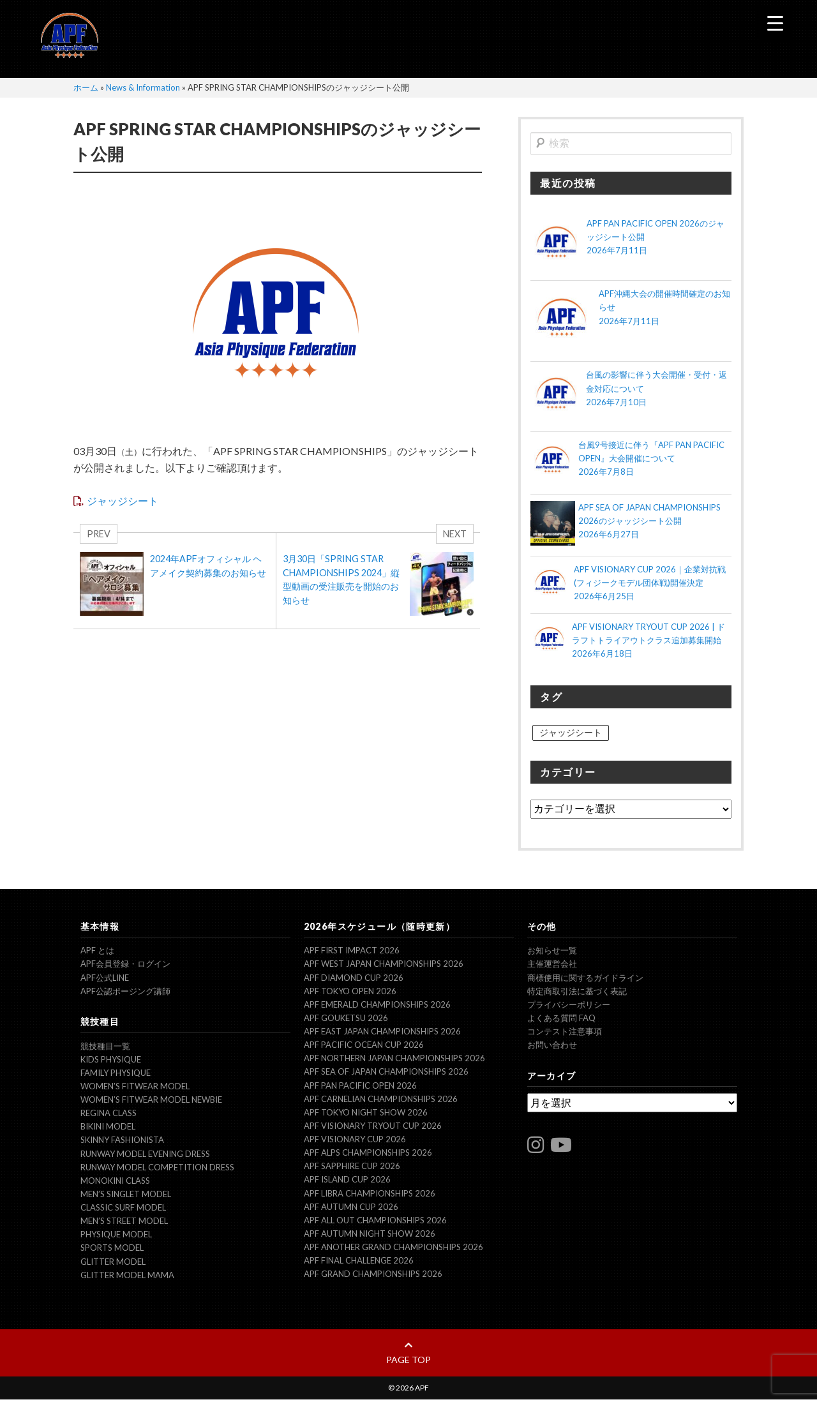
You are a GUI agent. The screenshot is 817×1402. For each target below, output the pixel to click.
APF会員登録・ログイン (125, 965)
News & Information (143, 88)
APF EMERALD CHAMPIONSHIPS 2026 (377, 1005)
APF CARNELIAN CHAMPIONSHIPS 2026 (381, 1099)
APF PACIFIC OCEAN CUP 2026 (364, 1046)
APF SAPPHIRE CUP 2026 (352, 1167)
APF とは (97, 951)
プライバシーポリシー (568, 1005)
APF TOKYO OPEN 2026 (350, 992)
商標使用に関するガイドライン (585, 978)
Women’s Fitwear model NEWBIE (151, 1101)
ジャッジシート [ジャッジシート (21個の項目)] (570, 732)
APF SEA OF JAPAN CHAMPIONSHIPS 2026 (386, 1073)
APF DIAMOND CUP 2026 (353, 978)
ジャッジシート (122, 501)
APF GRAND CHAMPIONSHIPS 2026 (373, 1275)
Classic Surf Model (123, 1209)
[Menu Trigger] (775, 22)
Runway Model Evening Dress (145, 1154)
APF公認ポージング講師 (125, 992)
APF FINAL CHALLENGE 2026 (359, 1262)
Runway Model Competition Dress (157, 1168)
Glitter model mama (127, 1276)
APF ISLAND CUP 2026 (347, 1180)
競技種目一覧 (105, 1046)
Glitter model (113, 1262)
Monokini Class (115, 1181)
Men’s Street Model (124, 1222)
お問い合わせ (552, 1046)
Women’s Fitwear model (135, 1087)
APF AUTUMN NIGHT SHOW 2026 (369, 1234)
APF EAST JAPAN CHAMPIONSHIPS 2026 (382, 1032)
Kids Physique (110, 1060)
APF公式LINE (104, 978)
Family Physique (115, 1073)
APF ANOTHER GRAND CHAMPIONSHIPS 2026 (393, 1248)
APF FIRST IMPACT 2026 (352, 951)
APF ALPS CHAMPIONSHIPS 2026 (368, 1154)
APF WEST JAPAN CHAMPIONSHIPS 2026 (383, 965)
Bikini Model (107, 1127)
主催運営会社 (552, 965)
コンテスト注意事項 (564, 1032)
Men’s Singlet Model (125, 1195)
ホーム (85, 88)
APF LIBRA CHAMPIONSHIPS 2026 (369, 1194)
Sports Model (112, 1249)
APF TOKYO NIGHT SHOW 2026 (366, 1113)
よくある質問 (561, 1018)
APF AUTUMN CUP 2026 (351, 1207)
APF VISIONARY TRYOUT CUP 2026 (373, 1126)
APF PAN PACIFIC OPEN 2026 (360, 1086)
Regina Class (108, 1114)
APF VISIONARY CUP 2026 (355, 1140)
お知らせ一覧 (552, 951)
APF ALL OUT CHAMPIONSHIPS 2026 (375, 1221)
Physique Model (116, 1235)
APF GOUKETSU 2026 (346, 1018)
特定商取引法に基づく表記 (577, 992)
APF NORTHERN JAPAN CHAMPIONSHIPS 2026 (394, 1059)
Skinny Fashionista (122, 1141)
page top (408, 1355)
